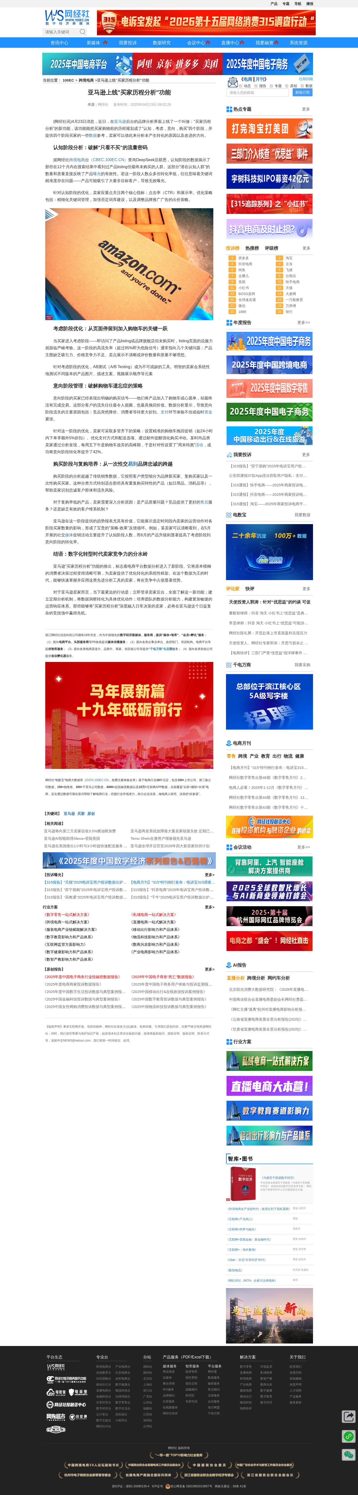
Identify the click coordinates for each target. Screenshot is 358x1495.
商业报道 (169, 1371)
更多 (306, 109)
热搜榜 (252, 248)
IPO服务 (168, 1389)
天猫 (289, 288)
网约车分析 (279, 978)
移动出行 (246, 1396)
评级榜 (271, 248)
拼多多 (243, 258)
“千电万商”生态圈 (160, 649)
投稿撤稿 (296, 1378)
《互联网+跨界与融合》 (242, 1229)
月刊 (259, 79)
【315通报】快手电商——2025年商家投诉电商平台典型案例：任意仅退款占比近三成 (270, 485)
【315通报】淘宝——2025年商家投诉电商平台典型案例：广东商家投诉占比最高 (270, 504)
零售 (231, 756)
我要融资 (264, 42)
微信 (241, 306)
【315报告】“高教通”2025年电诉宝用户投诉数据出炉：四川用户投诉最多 (103, 897)
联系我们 (296, 1366)
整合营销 (169, 1383)
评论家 (232, 588)
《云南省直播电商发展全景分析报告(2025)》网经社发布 (270, 1019)
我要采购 (303, 665)
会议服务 (214, 1401)
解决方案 (248, 1357)
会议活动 (242, 847)
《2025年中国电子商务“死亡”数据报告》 (162, 977)
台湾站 (147, 1426)
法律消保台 (122, 1396)
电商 (247, 79)
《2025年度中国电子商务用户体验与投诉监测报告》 (172, 984)
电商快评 (246, 1408)
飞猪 (289, 270)
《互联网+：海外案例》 (242, 1249)
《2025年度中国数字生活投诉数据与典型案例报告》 (86, 992)
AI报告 (239, 965)
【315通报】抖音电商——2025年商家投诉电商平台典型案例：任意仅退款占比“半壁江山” (270, 494)
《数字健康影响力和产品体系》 (69, 952)
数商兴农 (266, 1384)
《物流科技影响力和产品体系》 (155, 937)
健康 (299, 756)
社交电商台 (122, 1372)
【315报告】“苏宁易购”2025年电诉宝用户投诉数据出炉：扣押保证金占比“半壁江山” (112, 890)
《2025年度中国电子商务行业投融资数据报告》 (82, 977)
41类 (243, 1486)
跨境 (242, 756)
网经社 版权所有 (179, 1448)
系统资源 (299, 42)
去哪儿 (243, 276)
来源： (93, 104)
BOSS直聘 (246, 294)
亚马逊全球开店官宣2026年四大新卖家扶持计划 (170, 846)
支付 (165, 412)
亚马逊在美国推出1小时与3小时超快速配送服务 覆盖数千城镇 (95, 846)
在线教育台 (103, 1372)
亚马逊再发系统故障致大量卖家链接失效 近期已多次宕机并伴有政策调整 (191, 831)
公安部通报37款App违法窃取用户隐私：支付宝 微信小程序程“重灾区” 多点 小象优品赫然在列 (270, 475)
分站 (147, 1357)
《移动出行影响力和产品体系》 (155, 929)
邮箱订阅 (303, 92)
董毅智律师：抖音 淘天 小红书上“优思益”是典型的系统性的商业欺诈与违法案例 (270, 613)
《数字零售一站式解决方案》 (67, 914)
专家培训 (191, 1401)
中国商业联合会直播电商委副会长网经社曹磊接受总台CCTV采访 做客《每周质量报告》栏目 (270, 999)
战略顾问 (191, 1389)
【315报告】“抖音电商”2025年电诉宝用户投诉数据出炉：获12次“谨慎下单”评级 (195, 890)
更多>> (303, 322)
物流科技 (246, 1402)
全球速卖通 (247, 300)
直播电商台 (103, 1390)
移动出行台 (103, 1384)
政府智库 (191, 1371)
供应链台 (121, 1414)
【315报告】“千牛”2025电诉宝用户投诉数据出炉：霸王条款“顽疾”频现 (187, 897)
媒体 (69, 535)
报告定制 (191, 1383)
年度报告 (242, 322)
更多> (210, 875)
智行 (289, 312)
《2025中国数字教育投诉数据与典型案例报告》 (168, 999)
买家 (81, 813)
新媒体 (93, 42)
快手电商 (293, 282)
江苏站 (147, 1414)
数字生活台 (122, 1408)
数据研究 (162, 42)
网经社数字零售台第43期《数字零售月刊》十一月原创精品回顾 (270, 807)
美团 (241, 282)
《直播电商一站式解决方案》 (153, 922)
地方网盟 (214, 1407)
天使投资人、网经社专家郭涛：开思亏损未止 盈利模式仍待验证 (270, 643)
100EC (68, 80)
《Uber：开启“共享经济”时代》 (246, 1260)
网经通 (212, 1371)
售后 (204, 502)
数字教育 (266, 1396)
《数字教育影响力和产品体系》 (69, 937)
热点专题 (242, 109)
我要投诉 (128, 42)
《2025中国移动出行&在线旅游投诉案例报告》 (168, 992)
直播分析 (236, 978)
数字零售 (246, 1366)
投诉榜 (232, 248)
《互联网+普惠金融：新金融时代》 (249, 1239)
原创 (91, 813)
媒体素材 (296, 1402)
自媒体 (167, 1377)
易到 (133, 464)
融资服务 (214, 1383)
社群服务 (169, 1401)
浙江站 (147, 1390)
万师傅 (291, 306)
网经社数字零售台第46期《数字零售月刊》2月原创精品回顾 (270, 777)
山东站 (147, 1402)
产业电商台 (122, 1366)
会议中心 (196, 42)
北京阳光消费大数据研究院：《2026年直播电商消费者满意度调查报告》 (270, 989)
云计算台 (102, 1414)
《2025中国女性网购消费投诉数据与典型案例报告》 (86, 1006)
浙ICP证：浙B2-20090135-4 (130, 1486)
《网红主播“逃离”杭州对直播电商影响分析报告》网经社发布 (270, 1009)
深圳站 (147, 1420)
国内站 (147, 1372)
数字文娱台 (103, 1420)
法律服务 (214, 1395)
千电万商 (242, 664)
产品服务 (296, 1396)
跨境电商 (86, 80)
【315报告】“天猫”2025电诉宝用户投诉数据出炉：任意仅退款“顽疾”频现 (103, 882)
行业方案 (50, 907)
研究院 (189, 1395)
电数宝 (239, 514)
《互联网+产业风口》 (240, 1219)
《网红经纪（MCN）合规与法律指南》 (251, 1280)
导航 (297, 4)
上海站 (147, 1384)
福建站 (147, 1408)
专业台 (102, 1357)
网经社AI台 (103, 1426)
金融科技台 (103, 1396)
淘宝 (289, 258)
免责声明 (296, 1384)
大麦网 (291, 294)
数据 (93, 135)
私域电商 (266, 1372)
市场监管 (266, 1366)
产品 (273, 4)
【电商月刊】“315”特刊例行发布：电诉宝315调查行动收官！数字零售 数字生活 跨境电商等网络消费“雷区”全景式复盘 (270, 767)
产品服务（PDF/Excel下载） (188, 1357)
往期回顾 (306, 79)
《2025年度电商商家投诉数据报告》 (73, 984)
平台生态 (54, 1357)
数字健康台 (122, 1384)
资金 (208, 412)
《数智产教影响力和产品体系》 (69, 959)
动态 (245, 86)
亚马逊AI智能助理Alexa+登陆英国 (72, 838)
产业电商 (246, 1384)
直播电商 (246, 1372)
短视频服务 (170, 1407)
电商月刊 (242, 743)
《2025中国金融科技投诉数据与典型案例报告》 (82, 999)
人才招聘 (296, 1390)
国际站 (147, 1366)
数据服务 (214, 1377)
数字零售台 (122, 1402)
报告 (260, 86)
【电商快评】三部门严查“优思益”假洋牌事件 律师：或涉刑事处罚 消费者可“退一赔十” (270, 653)
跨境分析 (256, 978)
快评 (249, 588)
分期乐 (291, 276)
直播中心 (230, 42)
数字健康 (266, 1390)
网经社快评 (170, 1413)
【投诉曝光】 (54, 875)
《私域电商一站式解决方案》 (153, 914)
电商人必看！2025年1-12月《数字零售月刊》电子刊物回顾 (270, 787)
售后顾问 (214, 1389)
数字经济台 (103, 1408)
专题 (285, 4)
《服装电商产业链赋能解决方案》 (71, 929)
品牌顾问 (169, 1395)
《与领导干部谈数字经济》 (286, 1184)
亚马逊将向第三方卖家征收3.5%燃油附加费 (80, 831)
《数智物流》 (235, 1270)
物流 (288, 756)
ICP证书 (157, 1486)
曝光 (97, 174)
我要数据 (303, 515)
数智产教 (266, 1378)
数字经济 (266, 1402)
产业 (254, 756)
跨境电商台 (103, 1366)
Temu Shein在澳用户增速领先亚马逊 (161, 838)
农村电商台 (122, 1378)
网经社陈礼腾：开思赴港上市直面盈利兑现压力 (268, 633)
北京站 (147, 1378)
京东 (289, 264)
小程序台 (121, 1420)
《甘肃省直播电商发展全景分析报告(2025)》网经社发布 (270, 1029)
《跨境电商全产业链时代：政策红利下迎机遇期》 (259, 1209)
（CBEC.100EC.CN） (108, 160)
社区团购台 (103, 1378)
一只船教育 (294, 300)
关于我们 (298, 1357)
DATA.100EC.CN (97, 780)
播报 (309, 4)
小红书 (243, 288)
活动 (199, 445)
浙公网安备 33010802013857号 (191, 1486)
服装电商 (246, 1390)
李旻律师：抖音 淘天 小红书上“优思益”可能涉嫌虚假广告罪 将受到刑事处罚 (270, 623)
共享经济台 (103, 1402)
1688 (242, 312)
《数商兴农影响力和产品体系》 (155, 944)
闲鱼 (241, 270)
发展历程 (296, 1372)
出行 (276, 756)
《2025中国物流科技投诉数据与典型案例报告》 (168, 1006)
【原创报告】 (54, 969)
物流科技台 (122, 1390)
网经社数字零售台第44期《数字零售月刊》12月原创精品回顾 (270, 797)
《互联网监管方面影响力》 (65, 944)
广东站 (147, 1396)
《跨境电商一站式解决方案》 (67, 922)
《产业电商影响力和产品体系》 (155, 952)
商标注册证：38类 (227, 1486)
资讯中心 (59, 42)
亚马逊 (120, 121)
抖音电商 (245, 264)
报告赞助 (191, 1377)
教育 (265, 756)
